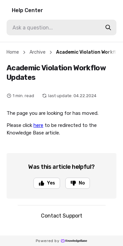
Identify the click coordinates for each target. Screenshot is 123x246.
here (38, 125)
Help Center (27, 10)
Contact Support (61, 216)
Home (13, 52)
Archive (38, 52)
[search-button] (108, 27)
